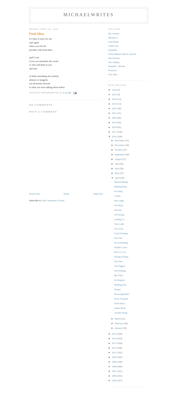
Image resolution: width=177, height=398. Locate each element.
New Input (119, 200)
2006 (114, 375)
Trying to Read (121, 256)
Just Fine (118, 261)
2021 (114, 113)
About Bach (119, 308)
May (117, 173)
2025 (114, 94)
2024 (114, 99)
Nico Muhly (114, 62)
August (118, 159)
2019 (114, 122)
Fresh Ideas (119, 303)
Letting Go (119, 219)
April (117, 177)
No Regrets (119, 280)
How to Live (120, 252)
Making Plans (120, 186)
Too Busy (118, 205)
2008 (114, 366)
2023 (114, 103)
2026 (114, 89)
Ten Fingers (119, 266)
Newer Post (34, 193)
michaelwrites (88, 14)
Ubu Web (112, 74)
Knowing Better (121, 294)
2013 (114, 343)
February (119, 323)
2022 (114, 108)
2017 (114, 131)
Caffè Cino (113, 46)
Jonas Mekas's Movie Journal (122, 54)
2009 (114, 361)
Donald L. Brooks (116, 66)
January (119, 328)
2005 (114, 380)
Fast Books (113, 41)
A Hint (117, 196)
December (120, 140)
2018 (114, 127)
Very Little (119, 224)
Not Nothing (120, 270)
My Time (118, 275)
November (120, 145)
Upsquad (112, 50)
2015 (114, 333)
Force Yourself (121, 298)
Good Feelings (121, 233)
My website (113, 33)
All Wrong (119, 214)
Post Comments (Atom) (53, 200)
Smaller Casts (120, 247)
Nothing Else (120, 284)
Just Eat (117, 210)
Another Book (120, 312)
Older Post (98, 193)
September (120, 154)
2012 (114, 347)
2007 (114, 371)
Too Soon (118, 228)
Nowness (112, 70)
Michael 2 (113, 37)
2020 (114, 117)
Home (66, 193)
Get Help (118, 191)
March (118, 318)
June (117, 168)
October (119, 149)
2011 (114, 352)
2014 (114, 338)
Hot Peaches (114, 58)
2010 (114, 357)
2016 (114, 136)
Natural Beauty (121, 182)
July (117, 163)
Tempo (117, 289)
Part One (118, 238)
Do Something (121, 242)
